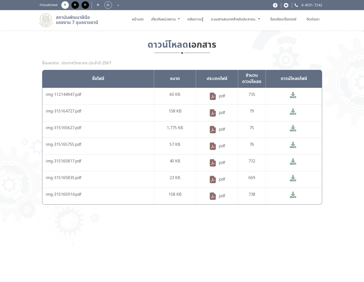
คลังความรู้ (195, 19)
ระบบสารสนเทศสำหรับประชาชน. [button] (234, 19)
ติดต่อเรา (313, 19)
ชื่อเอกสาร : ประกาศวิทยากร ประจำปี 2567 (76, 63)
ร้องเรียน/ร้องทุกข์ (283, 19)
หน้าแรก (138, 19)
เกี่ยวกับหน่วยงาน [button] (164, 19)
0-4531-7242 (311, 5)
